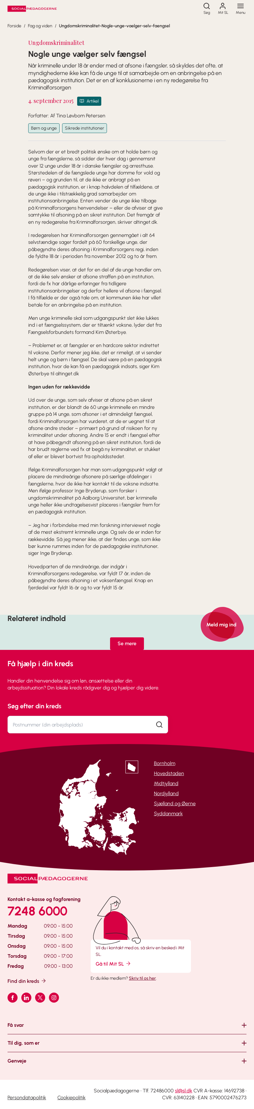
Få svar (16, 1025)
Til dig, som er (24, 1043)
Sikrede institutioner (84, 128)
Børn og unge (44, 128)
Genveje (17, 1061)
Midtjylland (166, 783)
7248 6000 (37, 911)
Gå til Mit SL (113, 963)
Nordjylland (166, 793)
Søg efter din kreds (34, 706)
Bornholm (164, 763)
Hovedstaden (169, 773)
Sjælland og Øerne (175, 803)
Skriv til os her (142, 978)
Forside (14, 26)
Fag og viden (40, 26)
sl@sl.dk (183, 1091)
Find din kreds (27, 981)
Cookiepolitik (71, 1098)
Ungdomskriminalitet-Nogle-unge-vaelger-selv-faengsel (114, 26)
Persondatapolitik (27, 1098)
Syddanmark (168, 814)
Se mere (127, 643)
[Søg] (207, 8)
